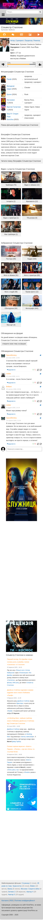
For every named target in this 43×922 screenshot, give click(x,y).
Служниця (25, 883)
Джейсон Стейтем (23, 701)
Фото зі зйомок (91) (11, 275)
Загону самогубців (27, 736)
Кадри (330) (31, 259)
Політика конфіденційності (25, 900)
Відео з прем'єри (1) (11, 218)
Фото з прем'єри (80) (32, 275)
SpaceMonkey (11, 355)
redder (8, 374)
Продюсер (29, 40)
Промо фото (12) (32, 292)
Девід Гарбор (16, 741)
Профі (9, 79)
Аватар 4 (29, 892)
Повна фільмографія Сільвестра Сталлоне (19, 125)
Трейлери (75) (11, 185)
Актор (12, 40)
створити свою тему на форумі (14, 344)
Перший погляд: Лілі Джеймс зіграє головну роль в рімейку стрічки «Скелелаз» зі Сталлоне (19, 661)
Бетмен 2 (11, 892)
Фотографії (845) (32, 308)
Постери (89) (11, 259)
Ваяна (10, 889)
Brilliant (9, 386)
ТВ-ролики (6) (32, 218)
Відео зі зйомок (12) (31, 185)
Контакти (5, 900)
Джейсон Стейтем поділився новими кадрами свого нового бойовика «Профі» (20, 692)
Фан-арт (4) (11, 325)
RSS (11, 900)
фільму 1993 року (13, 682)
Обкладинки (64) (11, 308)
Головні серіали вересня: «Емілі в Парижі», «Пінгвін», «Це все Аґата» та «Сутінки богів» (20, 749)
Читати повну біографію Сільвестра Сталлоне (21, 161)
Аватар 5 (11, 894)
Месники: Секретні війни (30, 889)
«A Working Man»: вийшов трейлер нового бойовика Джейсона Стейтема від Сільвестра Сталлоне (20, 720)
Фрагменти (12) (32, 201)
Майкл (32, 886)
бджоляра (19, 703)
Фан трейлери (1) (11, 234)
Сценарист (20, 40)
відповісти (11, 370)
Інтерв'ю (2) (11, 201)
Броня (9, 94)
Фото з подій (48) (11, 292)
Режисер (36, 40)
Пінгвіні (26, 772)
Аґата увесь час (13, 770)
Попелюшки (24, 673)
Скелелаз (11, 680)
